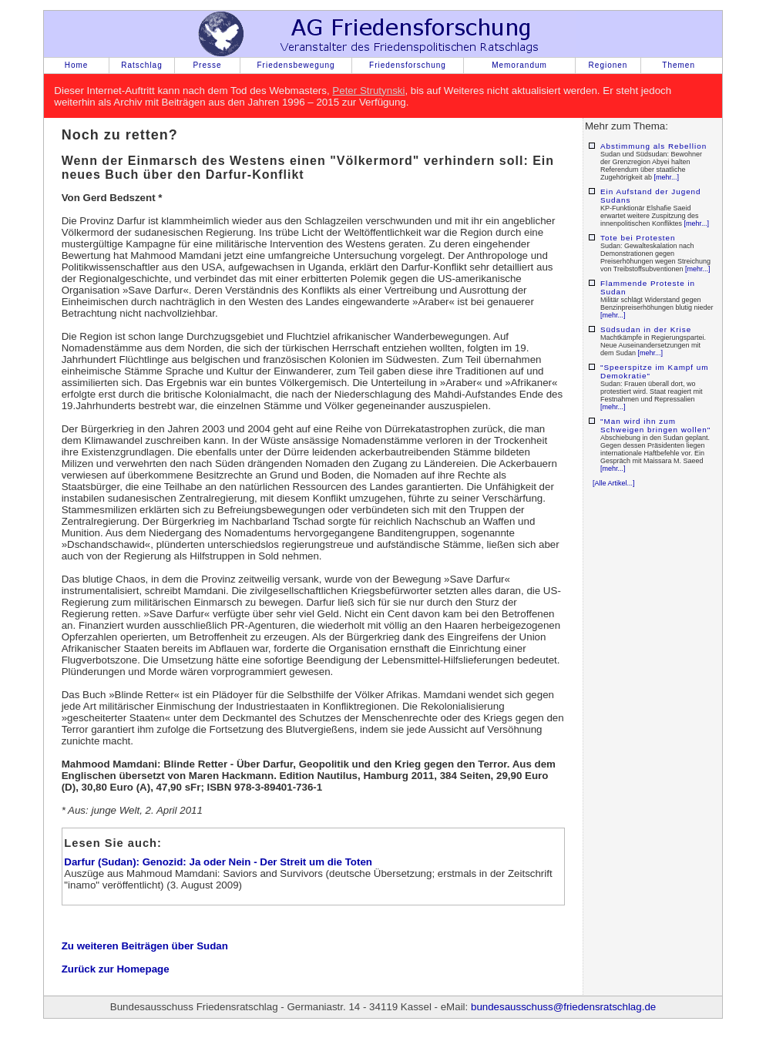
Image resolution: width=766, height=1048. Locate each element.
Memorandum (519, 65)
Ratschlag (141, 65)
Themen (678, 65)
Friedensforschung (407, 65)
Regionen (608, 65)
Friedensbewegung (295, 65)
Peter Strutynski (368, 90)
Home (77, 65)
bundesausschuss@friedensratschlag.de (563, 1007)
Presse (207, 65)
